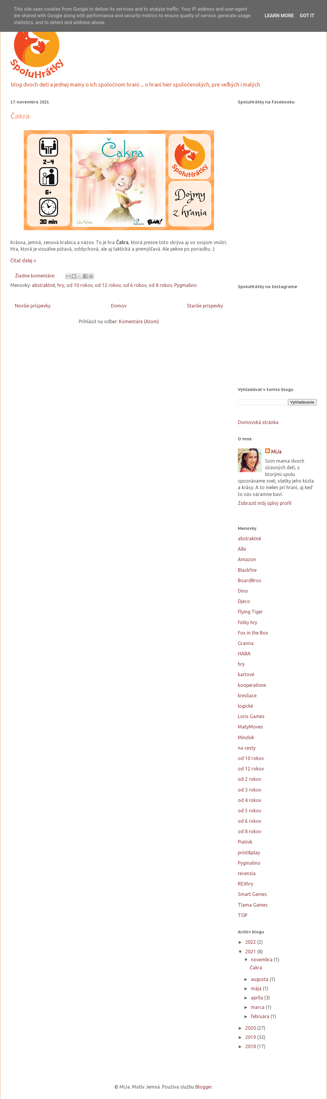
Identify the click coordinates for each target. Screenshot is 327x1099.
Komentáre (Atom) (139, 321)
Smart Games (252, 894)
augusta (260, 979)
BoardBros (249, 580)
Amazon (247, 559)
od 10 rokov (79, 285)
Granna (246, 643)
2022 (251, 942)
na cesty (247, 748)
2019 (251, 1037)
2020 (251, 1028)
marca (258, 1007)
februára (261, 1016)
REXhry (245, 883)
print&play (249, 852)
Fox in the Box (253, 632)
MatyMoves (250, 726)
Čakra (20, 116)
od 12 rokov (108, 285)
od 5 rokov (249, 810)
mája (257, 988)
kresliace (247, 695)
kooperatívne (252, 685)
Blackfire (247, 570)
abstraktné (43, 285)
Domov (119, 305)
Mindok (246, 737)
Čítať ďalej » (23, 260)
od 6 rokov (134, 285)
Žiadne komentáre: (35, 275)
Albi (242, 549)
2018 (251, 1046)
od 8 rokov (160, 285)
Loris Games (251, 716)
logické (245, 706)
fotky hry (247, 622)
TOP (242, 915)
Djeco (244, 601)
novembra (262, 959)
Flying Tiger (250, 611)
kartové (246, 674)
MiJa (276, 451)
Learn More (279, 15)
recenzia (247, 873)
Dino (243, 591)
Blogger (203, 1086)
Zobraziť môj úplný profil (264, 503)
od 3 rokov (249, 789)
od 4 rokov (249, 800)
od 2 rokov (249, 779)
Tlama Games (253, 905)
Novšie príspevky (33, 305)
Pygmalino (185, 285)
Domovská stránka (258, 422)
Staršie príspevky (205, 305)
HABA (244, 653)
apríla (257, 997)
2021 (251, 951)
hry (60, 285)
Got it (307, 15)
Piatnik (245, 841)
